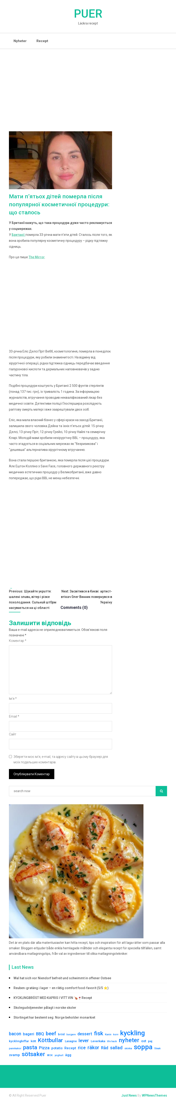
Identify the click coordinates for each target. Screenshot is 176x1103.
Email (14, 716)
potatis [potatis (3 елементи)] (57, 1048)
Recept (42, 41)
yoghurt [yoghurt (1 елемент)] (59, 1055)
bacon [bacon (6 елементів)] (15, 1034)
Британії (18, 235)
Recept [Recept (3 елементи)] (70, 1048)
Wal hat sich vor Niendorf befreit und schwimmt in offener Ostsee (62, 978)
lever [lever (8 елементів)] (84, 1041)
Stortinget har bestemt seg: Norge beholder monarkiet (54, 1018)
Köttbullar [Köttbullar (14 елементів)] (50, 1040)
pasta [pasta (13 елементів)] (30, 1047)
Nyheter (20, 41)
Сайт (12, 734)
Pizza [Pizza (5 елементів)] (44, 1048)
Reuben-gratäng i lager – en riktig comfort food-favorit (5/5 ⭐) (61, 988)
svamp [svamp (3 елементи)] (14, 1055)
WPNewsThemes (154, 1096)
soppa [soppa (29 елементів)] (143, 1047)
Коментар (17, 641)
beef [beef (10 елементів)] (51, 1033)
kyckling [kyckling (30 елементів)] (132, 1033)
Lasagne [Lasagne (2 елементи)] (71, 1041)
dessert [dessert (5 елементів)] (84, 1034)
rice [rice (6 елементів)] (82, 1048)
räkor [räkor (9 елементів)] (93, 1048)
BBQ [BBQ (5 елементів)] (40, 1034)
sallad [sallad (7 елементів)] (116, 1048)
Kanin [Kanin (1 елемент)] (108, 1034)
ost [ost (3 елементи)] (143, 1041)
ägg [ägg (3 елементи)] (68, 1055)
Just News (129, 1096)
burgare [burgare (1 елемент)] (71, 1034)
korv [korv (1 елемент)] (115, 1034)
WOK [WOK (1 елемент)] (50, 1055)
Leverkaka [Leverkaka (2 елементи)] (98, 1041)
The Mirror (37, 257)
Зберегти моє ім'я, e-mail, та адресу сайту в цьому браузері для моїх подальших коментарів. (61, 759)
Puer (88, 13)
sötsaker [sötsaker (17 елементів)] (33, 1054)
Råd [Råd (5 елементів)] (104, 1048)
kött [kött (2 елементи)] (33, 1041)
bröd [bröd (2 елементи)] (61, 1034)
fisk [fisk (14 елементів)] (98, 1033)
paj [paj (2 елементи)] (150, 1041)
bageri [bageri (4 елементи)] (28, 1034)
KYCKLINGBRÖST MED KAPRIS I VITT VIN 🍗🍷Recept (53, 998)
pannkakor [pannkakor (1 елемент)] (15, 1048)
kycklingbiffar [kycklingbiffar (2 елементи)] (19, 1041)
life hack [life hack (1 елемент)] (112, 1041)
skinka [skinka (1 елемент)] (128, 1048)
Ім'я (13, 699)
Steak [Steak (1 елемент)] (157, 1048)
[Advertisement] (88, 83)
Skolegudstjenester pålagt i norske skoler (45, 1008)
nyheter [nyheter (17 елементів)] (129, 1040)
